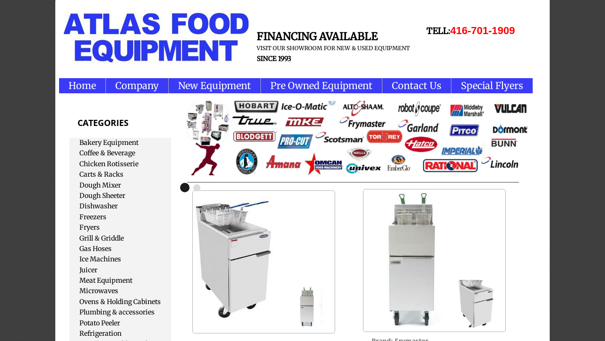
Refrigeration (100, 333)
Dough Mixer (100, 185)
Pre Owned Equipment (321, 85)
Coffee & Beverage (107, 153)
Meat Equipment (105, 280)
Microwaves (98, 291)
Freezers (92, 217)
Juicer (88, 270)
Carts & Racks (101, 174)
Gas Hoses (95, 248)
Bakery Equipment (108, 142)
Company (137, 85)
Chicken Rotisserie (108, 164)
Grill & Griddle (101, 238)
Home (82, 85)
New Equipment (214, 85)
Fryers (89, 227)
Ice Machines (100, 259)
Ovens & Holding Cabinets (120, 301)
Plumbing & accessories (117, 312)
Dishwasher (98, 206)
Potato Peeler (99, 323)
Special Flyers (492, 85)
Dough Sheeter (102, 195)
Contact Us (416, 85)
